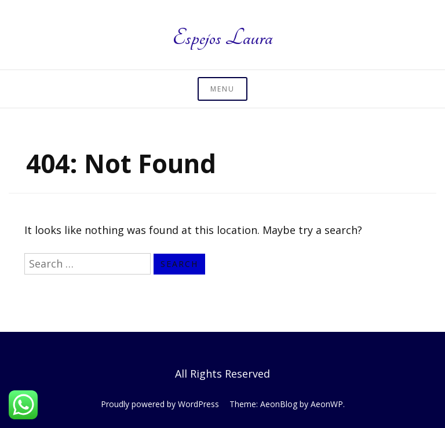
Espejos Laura (222, 37)
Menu (222, 89)
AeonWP (327, 403)
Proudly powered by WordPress (160, 403)
